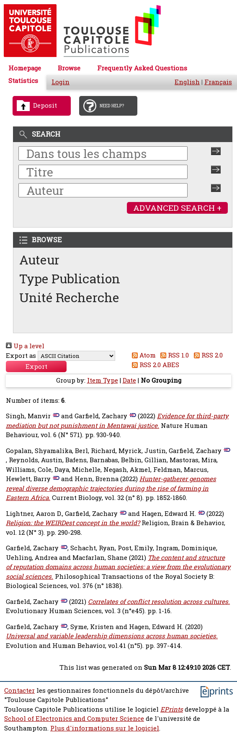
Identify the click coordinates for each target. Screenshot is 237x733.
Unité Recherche (69, 297)
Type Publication (69, 278)
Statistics (23, 80)
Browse (69, 68)
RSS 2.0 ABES (154, 364)
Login (61, 82)
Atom (142, 355)
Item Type (102, 380)
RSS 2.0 (207, 355)
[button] (36, 366)
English (187, 82)
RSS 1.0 (173, 355)
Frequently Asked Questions (142, 68)
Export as (21, 355)
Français (218, 82)
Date (129, 380)
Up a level (25, 346)
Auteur (39, 259)
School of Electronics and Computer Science (74, 718)
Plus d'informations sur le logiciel (104, 728)
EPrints (171, 709)
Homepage (24, 68)
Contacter (19, 690)
